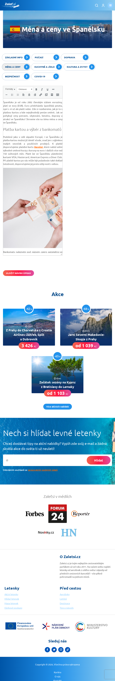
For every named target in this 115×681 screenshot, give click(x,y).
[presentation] (10, 89)
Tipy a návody (67, 607)
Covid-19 (46, 76)
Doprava (76, 57)
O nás (57, 676)
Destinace (65, 603)
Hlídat (98, 460)
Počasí (47, 57)
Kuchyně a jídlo (48, 67)
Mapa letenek (11, 603)
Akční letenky (11, 594)
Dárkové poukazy (13, 607)
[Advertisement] (89, 104)
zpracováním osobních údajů (43, 469)
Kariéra (57, 672)
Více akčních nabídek (57, 406)
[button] (10, 89)
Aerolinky (64, 594)
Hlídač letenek (11, 598)
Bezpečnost (17, 76)
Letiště (63, 598)
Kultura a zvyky (81, 67)
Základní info (17, 57)
